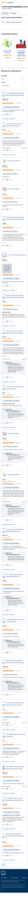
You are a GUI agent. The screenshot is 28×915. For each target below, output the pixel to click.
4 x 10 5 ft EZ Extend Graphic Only (16, 255)
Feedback (23, 877)
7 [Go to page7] (20, 865)
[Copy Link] (12, 114)
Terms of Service (14, 877)
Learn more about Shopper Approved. (10, 881)
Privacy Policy (4, 877)
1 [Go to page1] (3, 865)
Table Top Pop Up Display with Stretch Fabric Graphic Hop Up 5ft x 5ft (14, 836)
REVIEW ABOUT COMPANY (8, 119)
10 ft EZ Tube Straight (13, 189)
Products (13, 13)
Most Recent (5, 85)
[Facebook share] (7, 114)
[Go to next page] (24, 864)
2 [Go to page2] (7, 865)
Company (5, 13)
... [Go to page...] (16, 865)
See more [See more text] (4, 242)
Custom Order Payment (14, 160)
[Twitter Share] (10, 114)
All (3, 79)
